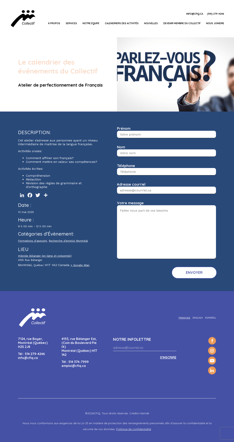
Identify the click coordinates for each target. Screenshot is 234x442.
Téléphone (126, 165)
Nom (121, 147)
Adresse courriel (131, 184)
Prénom (123, 128)
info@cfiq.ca (194, 13)
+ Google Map (79, 265)
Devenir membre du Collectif (182, 23)
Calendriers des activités (122, 23)
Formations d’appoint (32, 240)
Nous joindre (215, 23)
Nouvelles (151, 23)
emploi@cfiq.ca (74, 366)
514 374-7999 (78, 362)
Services (71, 23)
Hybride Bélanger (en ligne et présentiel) (45, 255)
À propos (54, 23)
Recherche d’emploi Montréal (68, 240)
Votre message (130, 203)
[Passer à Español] (210, 317)
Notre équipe (91, 23)
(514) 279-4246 (215, 13)
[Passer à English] (198, 317)
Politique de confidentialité (133, 429)
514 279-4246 (35, 354)
